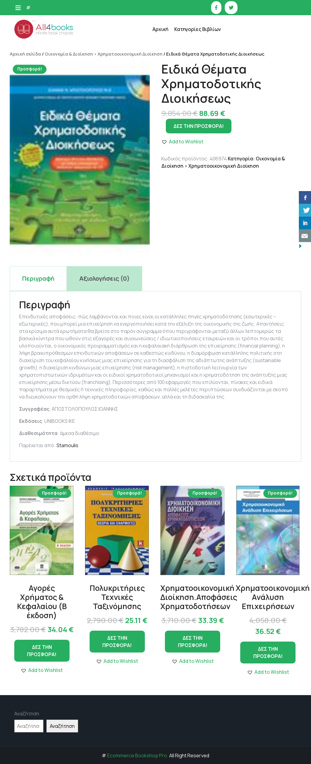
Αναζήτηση (26, 713)
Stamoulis (67, 445)
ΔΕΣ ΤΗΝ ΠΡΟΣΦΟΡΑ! (41, 651)
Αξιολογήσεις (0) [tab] (104, 278)
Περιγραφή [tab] (38, 278)
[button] (42, 670)
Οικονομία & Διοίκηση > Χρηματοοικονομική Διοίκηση (103, 54)
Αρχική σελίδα (25, 54)
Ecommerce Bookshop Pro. (137, 755)
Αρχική (160, 29)
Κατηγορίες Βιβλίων (197, 29)
